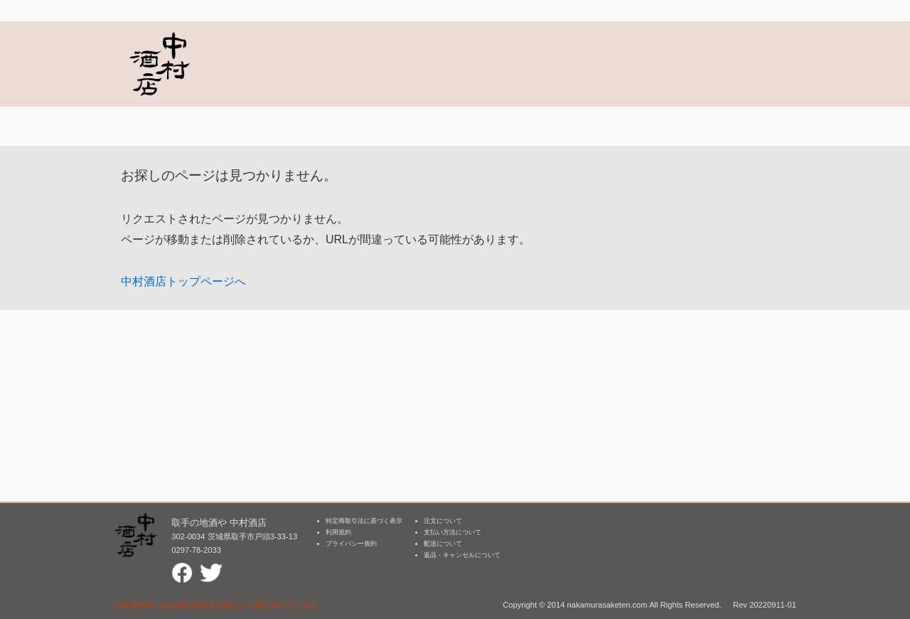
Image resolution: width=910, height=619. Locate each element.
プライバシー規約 (351, 543)
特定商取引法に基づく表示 (364, 520)
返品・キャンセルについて (462, 555)
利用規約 (338, 532)
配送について (443, 543)
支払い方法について (452, 532)
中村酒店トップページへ (183, 281)
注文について (443, 520)
